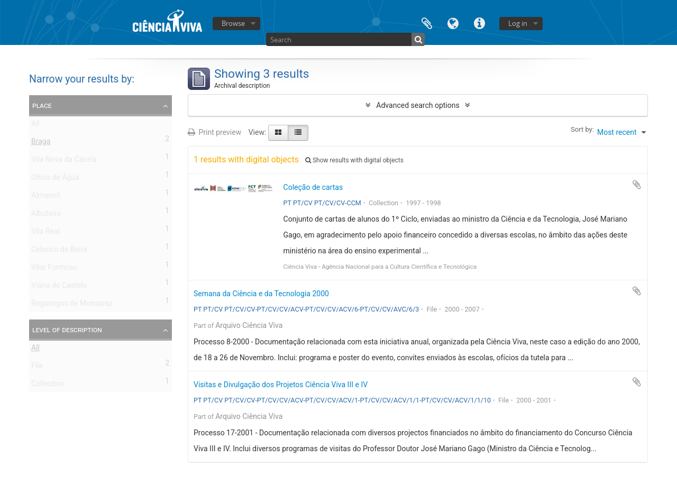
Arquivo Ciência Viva (248, 325)
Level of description (67, 329)
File (37, 367)
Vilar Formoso (54, 269)
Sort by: (582, 129)
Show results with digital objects (354, 160)
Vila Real (45, 233)
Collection (47, 385)
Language (453, 22)
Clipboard (427, 22)
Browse (233, 23)
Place (42, 105)
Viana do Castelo (59, 287)
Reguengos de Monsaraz (72, 305)
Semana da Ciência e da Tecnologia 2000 (261, 293)
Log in (517, 23)
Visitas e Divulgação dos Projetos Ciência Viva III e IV (281, 384)
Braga (40, 143)
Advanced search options (417, 105)
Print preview (214, 132)
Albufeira (46, 215)
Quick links (479, 22)
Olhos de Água (55, 179)
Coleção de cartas (313, 187)
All (35, 125)
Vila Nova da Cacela (64, 161)
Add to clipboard (637, 184)
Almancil (45, 197)
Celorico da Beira (59, 251)
